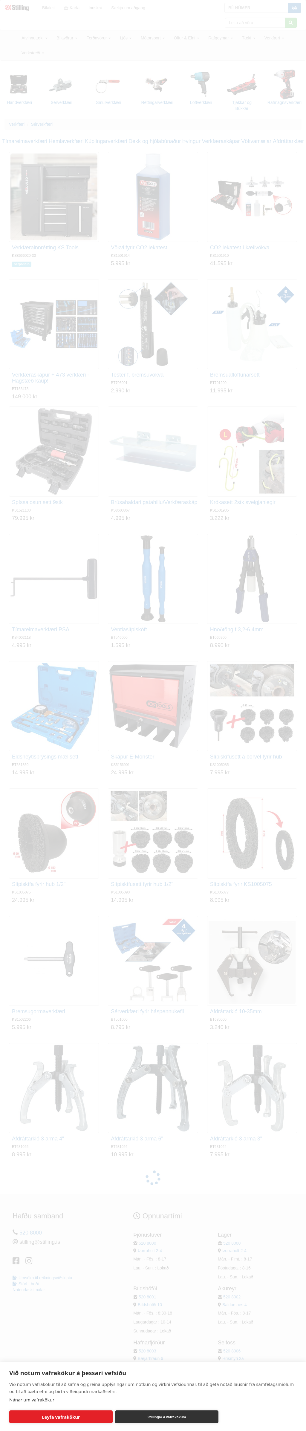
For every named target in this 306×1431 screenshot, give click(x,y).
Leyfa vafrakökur (61, 1417)
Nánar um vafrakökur (31, 1400)
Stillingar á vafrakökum (167, 1417)
